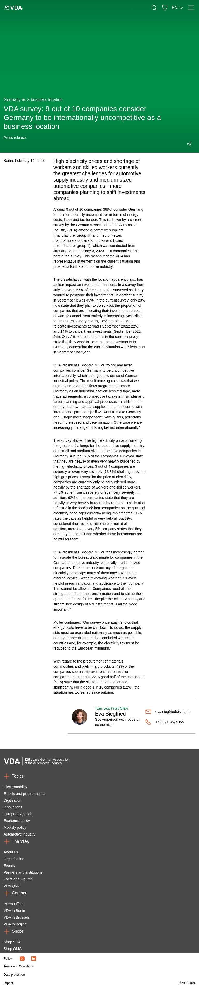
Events (9, 866)
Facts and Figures (18, 879)
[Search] (154, 8)
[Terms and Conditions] (71, 966)
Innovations (13, 807)
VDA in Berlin (14, 910)
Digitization (12, 800)
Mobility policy (15, 827)
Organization (14, 859)
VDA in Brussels (17, 917)
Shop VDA (12, 942)
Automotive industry (19, 834)
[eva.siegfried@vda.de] (168, 712)
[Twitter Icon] (22, 958)
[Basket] (164, 8)
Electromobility (15, 787)
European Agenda (18, 814)
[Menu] (191, 8)
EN (178, 7)
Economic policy (17, 821)
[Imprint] (71, 983)
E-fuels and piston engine (24, 794)
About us (11, 852)
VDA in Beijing (15, 924)
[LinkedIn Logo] (33, 958)
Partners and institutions (23, 872)
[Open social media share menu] (189, 143)
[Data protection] (71, 975)
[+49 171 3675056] (168, 722)
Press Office (13, 904)
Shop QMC (13, 949)
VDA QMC (12, 886)
